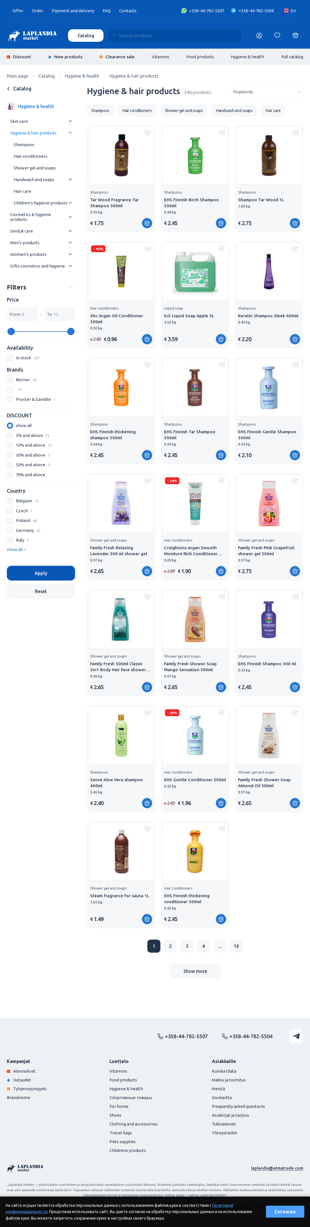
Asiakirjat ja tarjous (230, 1115)
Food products (200, 56)
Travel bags (120, 1132)
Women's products (28, 254)
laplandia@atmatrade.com (277, 1168)
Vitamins (160, 56)
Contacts (128, 10)
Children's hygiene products (40, 202)
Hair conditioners (30, 156)
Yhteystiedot (224, 1132)
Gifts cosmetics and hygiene (37, 266)
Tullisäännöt (224, 1124)
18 (236, 946)
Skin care (19, 121)
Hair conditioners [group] (137, 110)
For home (119, 1106)
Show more (195, 971)
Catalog (86, 35)
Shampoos (24, 144)
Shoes (115, 1115)
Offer (18, 10)
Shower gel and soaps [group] (184, 110)
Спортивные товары (130, 1097)
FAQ (107, 10)
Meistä (218, 1088)
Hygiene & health (247, 56)
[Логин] (259, 35)
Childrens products (127, 1150)
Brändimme (18, 1097)
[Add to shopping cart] (147, 223)
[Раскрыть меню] (70, 121)
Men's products (25, 242)
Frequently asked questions (238, 1106)
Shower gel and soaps (35, 167)
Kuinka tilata (224, 1071)
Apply (41, 573)
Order (37, 10)
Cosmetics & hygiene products (30, 217)
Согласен (285, 1211)
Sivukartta (222, 1097)
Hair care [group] (273, 110)
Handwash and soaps (34, 179)
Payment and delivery (73, 10)
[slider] (11, 331)
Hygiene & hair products (33, 132)
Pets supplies (122, 1141)
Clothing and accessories (133, 1124)
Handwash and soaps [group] (234, 110)
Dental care (21, 231)
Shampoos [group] (100, 110)
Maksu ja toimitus (229, 1079)
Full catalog (292, 56)
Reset (41, 591)
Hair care (22, 191)
